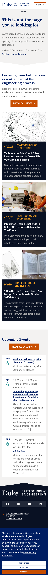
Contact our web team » (15, 54)
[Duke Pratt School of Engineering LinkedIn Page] (40, 504)
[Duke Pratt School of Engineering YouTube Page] (29, 504)
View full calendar (22, 347)
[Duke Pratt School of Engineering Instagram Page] (18, 504)
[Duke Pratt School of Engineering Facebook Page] (7, 504)
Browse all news (22, 103)
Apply (38, 4)
